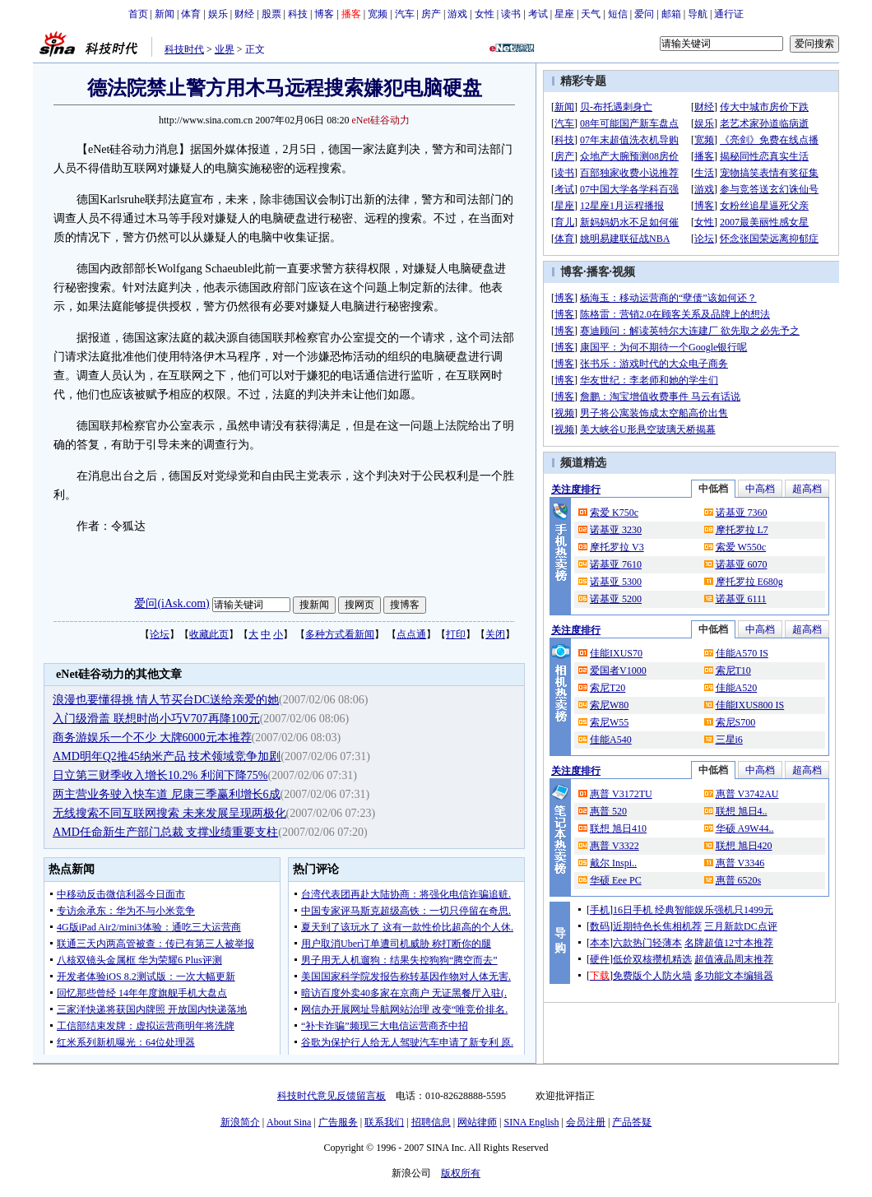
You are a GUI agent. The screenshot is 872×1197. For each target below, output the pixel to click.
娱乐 (218, 14)
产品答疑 (632, 1122)
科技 (298, 14)
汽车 (405, 14)
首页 (138, 14)
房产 (431, 14)
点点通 (411, 634)
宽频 (377, 14)
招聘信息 (431, 1122)
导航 (697, 14)
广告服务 (338, 1122)
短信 (618, 14)
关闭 (495, 634)
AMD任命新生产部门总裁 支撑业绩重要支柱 (165, 832)
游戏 (457, 14)
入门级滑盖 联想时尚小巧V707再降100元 (156, 718)
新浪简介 (240, 1122)
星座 (564, 14)
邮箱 (671, 14)
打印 (456, 634)
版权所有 (460, 1173)
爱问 (644, 14)
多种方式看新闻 (339, 634)
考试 (538, 14)
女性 (484, 14)
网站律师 (477, 1122)
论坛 (159, 634)
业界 (224, 49)
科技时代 (184, 49)
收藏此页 (209, 634)
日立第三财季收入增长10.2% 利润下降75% (160, 775)
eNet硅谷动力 (381, 120)
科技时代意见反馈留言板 (331, 1096)
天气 (591, 14)
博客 (324, 14)
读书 (511, 14)
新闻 (164, 14)
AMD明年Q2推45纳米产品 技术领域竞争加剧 (167, 756)
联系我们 (384, 1122)
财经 (244, 14)
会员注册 (585, 1122)
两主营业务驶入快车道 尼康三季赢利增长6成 (167, 794)
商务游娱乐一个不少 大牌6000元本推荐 (152, 737)
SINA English (531, 1122)
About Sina (289, 1122)
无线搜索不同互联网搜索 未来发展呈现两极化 (169, 813)
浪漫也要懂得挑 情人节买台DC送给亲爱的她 (166, 700)
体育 (191, 14)
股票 (271, 14)
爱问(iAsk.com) (171, 603)
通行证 (729, 14)
